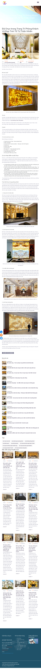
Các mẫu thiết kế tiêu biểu (10, 62)
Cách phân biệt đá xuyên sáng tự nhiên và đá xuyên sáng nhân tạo (21, 367)
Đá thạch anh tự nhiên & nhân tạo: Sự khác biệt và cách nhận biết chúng (23, 387)
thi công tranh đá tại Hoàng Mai (21, 447)
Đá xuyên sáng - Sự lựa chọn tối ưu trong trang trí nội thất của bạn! (22, 372)
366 (21, 62)
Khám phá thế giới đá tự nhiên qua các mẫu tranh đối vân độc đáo (21, 417)
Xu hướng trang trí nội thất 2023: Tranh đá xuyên (18, 422)
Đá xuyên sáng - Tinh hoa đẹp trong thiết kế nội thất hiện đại (20, 362)
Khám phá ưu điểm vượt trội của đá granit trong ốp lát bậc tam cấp (22, 432)
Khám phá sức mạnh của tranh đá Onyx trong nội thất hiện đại (21, 412)
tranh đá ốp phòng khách (29, 441)
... (9, 487)
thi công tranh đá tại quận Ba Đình (25, 445)
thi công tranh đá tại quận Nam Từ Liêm (27, 443)
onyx (27, 80)
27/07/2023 (31, 62)
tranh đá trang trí (6, 443)
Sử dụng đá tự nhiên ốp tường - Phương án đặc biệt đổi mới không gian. (23, 392)
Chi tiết (5, 489)
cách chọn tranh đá (6, 441)
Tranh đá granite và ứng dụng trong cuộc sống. (17, 377)
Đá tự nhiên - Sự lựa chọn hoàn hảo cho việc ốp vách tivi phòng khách (22, 397)
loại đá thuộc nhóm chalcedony (17, 120)
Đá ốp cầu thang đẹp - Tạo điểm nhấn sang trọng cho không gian (21, 382)
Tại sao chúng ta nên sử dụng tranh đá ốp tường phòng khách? (21, 402)
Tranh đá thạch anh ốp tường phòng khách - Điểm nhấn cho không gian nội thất (23, 428)
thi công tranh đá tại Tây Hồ (8, 447)
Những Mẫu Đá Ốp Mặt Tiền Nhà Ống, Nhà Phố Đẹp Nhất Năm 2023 (22, 407)
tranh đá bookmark (14, 443)
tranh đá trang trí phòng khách (17, 441)
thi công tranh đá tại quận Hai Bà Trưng (10, 445)
